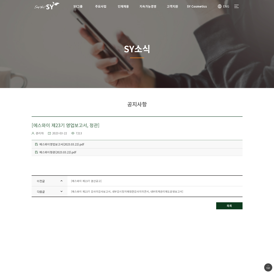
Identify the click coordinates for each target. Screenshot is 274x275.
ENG (226, 6)
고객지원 (172, 6)
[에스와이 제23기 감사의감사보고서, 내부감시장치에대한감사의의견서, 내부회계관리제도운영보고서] (127, 191)
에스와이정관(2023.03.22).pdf (55, 152)
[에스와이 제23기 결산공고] (86, 181)
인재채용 (123, 6)
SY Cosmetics (197, 6)
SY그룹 (78, 6)
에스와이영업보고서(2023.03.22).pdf (59, 144)
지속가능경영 (148, 6)
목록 (229, 206)
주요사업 (100, 6)
